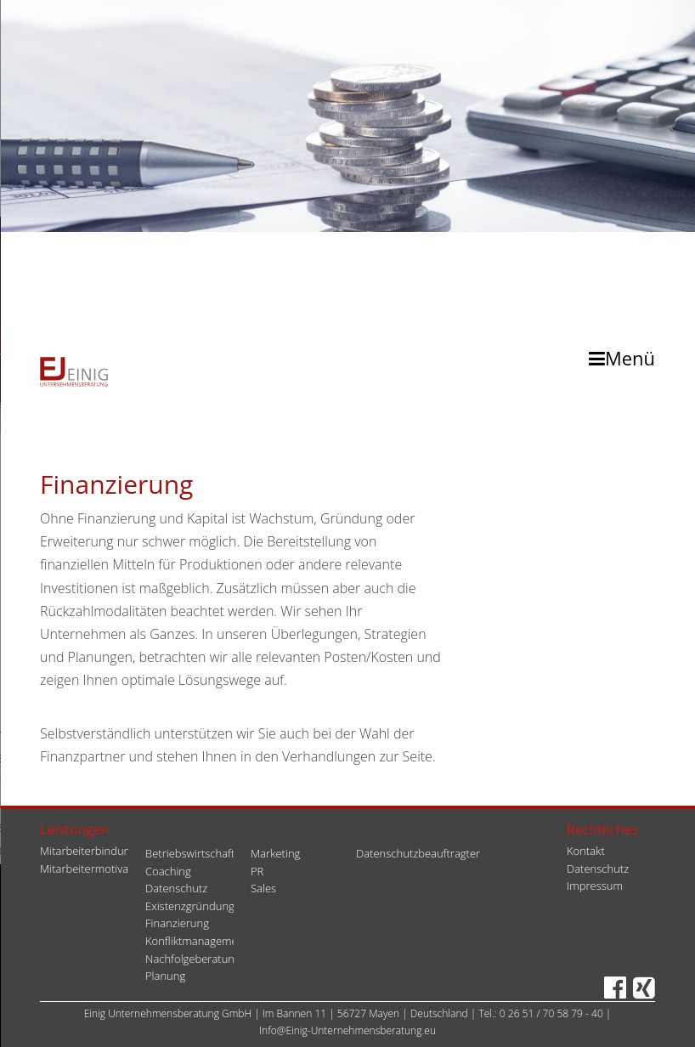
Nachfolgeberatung (192, 958)
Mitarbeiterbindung (88, 850)
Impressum (595, 885)
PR (257, 871)
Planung (165, 975)
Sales (263, 888)
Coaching (168, 871)
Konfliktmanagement (196, 940)
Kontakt (586, 850)
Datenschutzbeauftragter (418, 853)
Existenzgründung (189, 906)
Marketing (275, 853)
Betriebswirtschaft (189, 853)
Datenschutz (176, 888)
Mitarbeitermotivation (94, 868)
